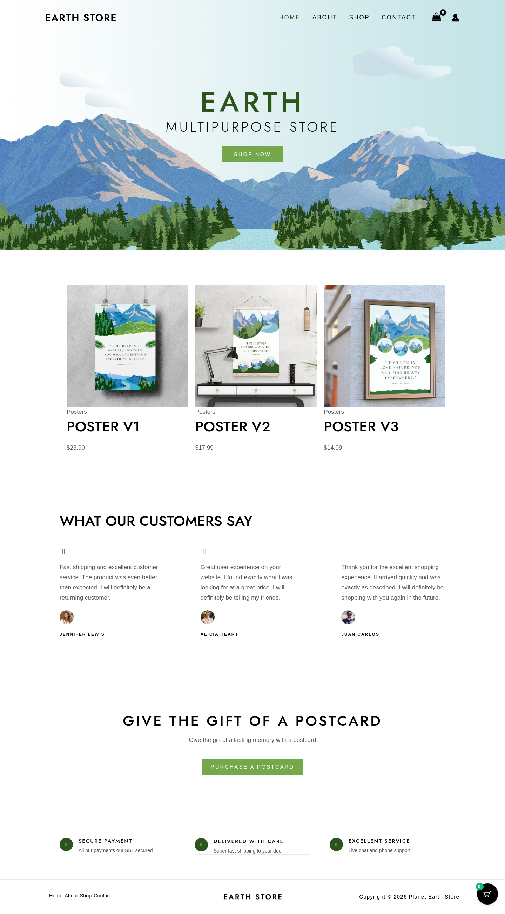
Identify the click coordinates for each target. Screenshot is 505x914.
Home (290, 17)
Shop (359, 17)
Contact (399, 17)
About (324, 17)
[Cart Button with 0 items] (487, 896)
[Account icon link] (455, 18)
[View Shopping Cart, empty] (436, 17)
